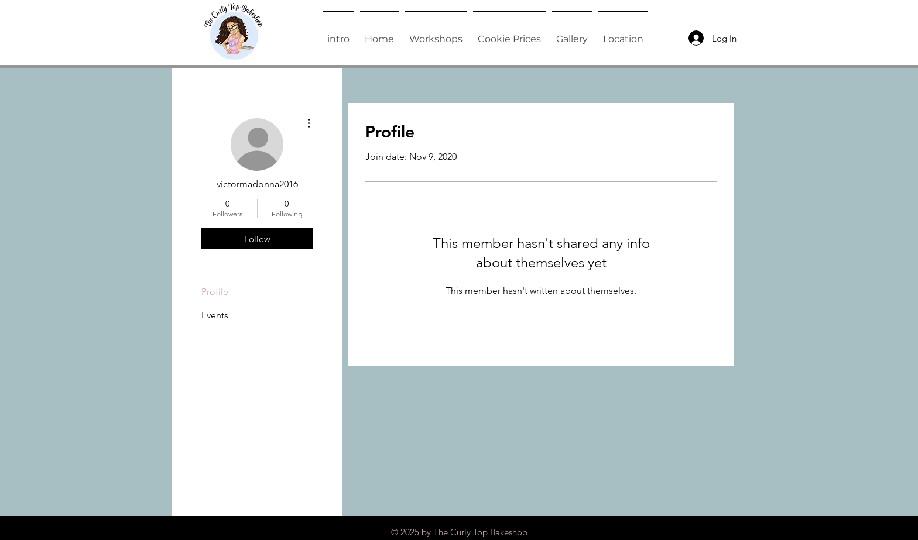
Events (214, 315)
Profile (214, 291)
